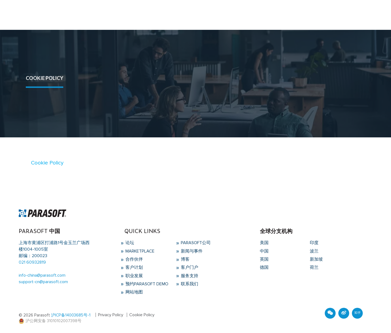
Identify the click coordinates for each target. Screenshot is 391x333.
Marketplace (139, 251)
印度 (314, 243)
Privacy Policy (110, 315)
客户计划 (133, 267)
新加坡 (316, 259)
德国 (264, 267)
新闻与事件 (191, 251)
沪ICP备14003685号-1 (70, 315)
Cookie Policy (47, 163)
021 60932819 (32, 262)
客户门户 (189, 267)
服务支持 (189, 276)
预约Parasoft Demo (146, 284)
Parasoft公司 (195, 243)
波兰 (314, 251)
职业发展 (133, 276)
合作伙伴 (133, 259)
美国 (264, 243)
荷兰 (314, 267)
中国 (264, 251)
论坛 (129, 243)
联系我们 (189, 284)
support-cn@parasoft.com (43, 282)
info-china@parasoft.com (42, 275)
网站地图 (133, 292)
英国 (264, 259)
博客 (185, 259)
